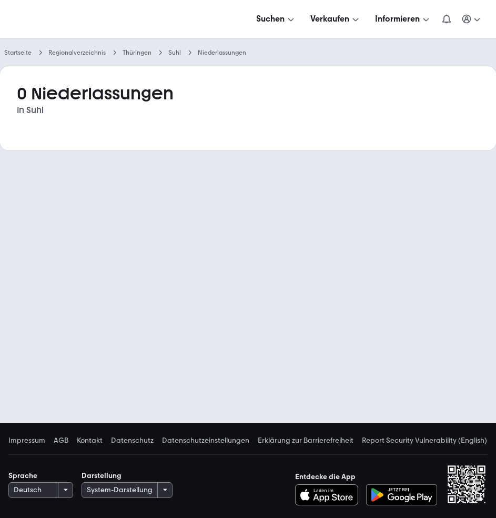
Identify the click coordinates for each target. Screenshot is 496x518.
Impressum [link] (26, 440)
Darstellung (102, 475)
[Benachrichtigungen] (446, 18)
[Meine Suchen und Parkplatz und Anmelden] (472, 18)
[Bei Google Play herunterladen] (401, 494)
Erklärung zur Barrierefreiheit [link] (305, 440)
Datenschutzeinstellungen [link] (205, 440)
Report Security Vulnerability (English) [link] (424, 440)
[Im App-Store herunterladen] (329, 494)
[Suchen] (276, 18)
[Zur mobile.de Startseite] (88, 19)
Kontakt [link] (90, 440)
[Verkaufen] (335, 18)
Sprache (22, 475)
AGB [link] (61, 440)
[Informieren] (403, 18)
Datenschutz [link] (132, 440)
